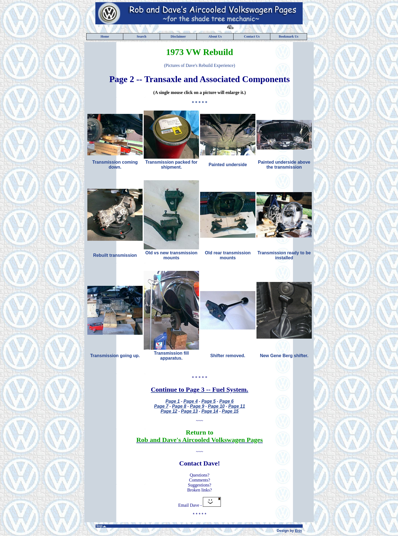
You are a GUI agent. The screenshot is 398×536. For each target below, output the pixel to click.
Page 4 (191, 401)
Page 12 (169, 411)
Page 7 (161, 406)
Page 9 (197, 406)
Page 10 (216, 406)
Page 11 (236, 406)
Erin (298, 531)
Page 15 (230, 411)
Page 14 (209, 411)
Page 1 (173, 401)
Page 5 (208, 401)
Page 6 (226, 401)
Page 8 (179, 406)
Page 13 (189, 411)
